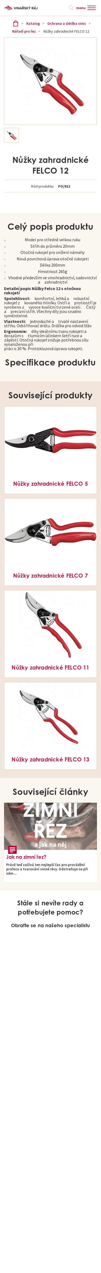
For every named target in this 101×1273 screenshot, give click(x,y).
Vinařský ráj (16, 23)
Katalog (33, 23)
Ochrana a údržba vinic (66, 23)
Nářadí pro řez (24, 31)
